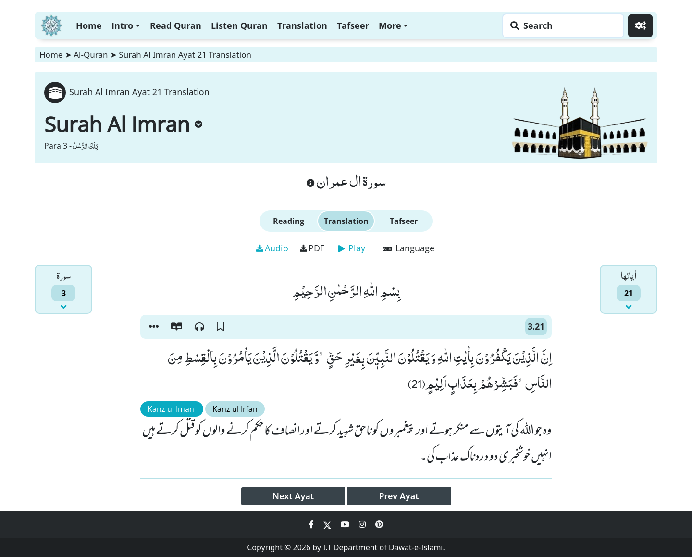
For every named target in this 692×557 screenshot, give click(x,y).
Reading (288, 221)
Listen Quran (239, 25)
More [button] (390, 25)
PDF (312, 248)
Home (89, 25)
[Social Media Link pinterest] (379, 524)
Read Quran (175, 25)
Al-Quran (91, 54)
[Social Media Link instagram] (363, 524)
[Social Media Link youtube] (346, 524)
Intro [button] (122, 25)
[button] (154, 326)
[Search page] (560, 25)
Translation (302, 25)
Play (351, 248)
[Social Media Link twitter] (328, 524)
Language (408, 248)
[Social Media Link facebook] (312, 524)
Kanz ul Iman (172, 409)
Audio (272, 248)
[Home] (51, 24)
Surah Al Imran (123, 124)
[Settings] (640, 25)
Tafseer (353, 25)
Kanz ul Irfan (235, 409)
